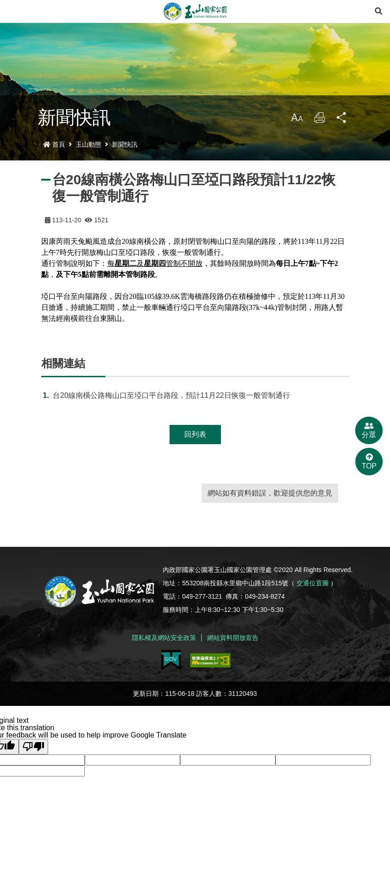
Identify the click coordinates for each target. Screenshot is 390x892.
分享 (342, 119)
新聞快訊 (124, 144)
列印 (319, 119)
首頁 (54, 144)
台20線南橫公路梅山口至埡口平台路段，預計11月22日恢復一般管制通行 (171, 395)
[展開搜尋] (378, 11)
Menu (11, 11)
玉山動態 (88, 144)
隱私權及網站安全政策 (164, 637)
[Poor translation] (33, 746)
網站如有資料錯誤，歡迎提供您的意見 (270, 493)
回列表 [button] (195, 434)
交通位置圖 (313, 583)
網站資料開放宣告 (232, 637)
